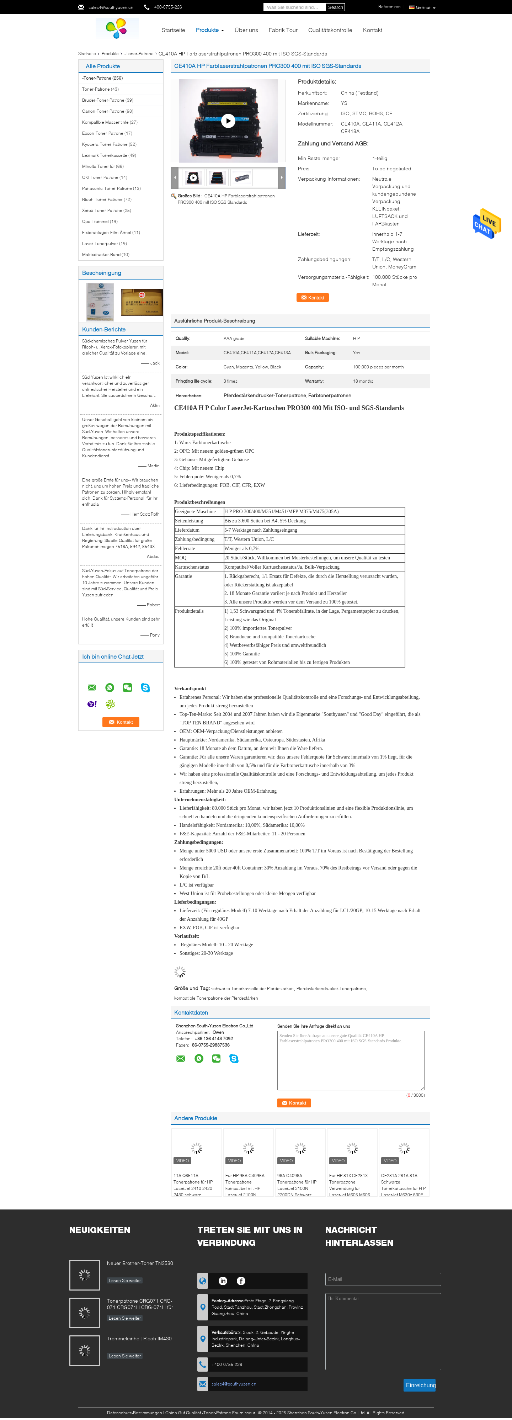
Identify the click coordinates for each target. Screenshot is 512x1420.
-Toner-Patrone (139, 53)
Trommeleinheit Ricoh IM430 (139, 1338)
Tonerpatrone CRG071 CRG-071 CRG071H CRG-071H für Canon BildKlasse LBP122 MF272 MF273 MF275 (140, 1305)
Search (335, 7)
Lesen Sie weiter (125, 1280)
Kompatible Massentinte (105, 122)
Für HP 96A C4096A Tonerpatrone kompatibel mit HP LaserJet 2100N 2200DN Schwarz (245, 1188)
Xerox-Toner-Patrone (102, 210)
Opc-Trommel (95, 221)
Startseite (173, 29)
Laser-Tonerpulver (100, 243)
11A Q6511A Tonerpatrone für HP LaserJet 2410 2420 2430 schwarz (193, 1185)
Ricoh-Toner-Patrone (102, 199)
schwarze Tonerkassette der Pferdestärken (252, 988)
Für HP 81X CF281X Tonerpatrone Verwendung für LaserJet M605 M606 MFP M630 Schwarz (349, 1188)
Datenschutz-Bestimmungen (134, 1412)
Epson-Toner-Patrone (102, 133)
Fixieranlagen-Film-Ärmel (106, 232)
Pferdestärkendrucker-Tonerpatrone (331, 988)
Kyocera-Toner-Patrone (105, 144)
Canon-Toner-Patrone (103, 111)
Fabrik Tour (283, 29)
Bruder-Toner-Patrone (103, 100)
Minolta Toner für (98, 166)
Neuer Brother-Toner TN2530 (140, 1263)
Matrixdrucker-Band (101, 254)
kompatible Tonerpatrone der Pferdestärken (216, 998)
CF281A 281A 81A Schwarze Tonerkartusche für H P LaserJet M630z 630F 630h (403, 1188)
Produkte (207, 29)
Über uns (246, 29)
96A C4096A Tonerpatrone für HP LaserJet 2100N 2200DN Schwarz (296, 1185)
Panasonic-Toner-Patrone (107, 188)
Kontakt (372, 29)
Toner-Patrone (96, 89)
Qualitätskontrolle (330, 29)
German (426, 7)
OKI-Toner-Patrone (100, 177)
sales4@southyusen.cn (111, 7)
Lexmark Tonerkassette (104, 155)
